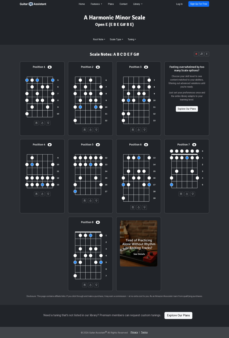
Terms (144, 332)
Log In (179, 4)
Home (82, 4)
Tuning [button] (131, 39)
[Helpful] (42, 123)
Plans (111, 4)
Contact (123, 4)
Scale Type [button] (115, 39)
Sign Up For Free (198, 4)
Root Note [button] (98, 39)
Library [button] (137, 4)
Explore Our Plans (187, 109)
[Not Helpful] (48, 123)
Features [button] (95, 4)
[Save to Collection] (36, 123)
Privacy (134, 332)
